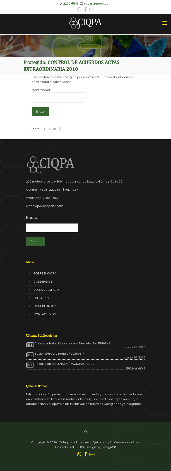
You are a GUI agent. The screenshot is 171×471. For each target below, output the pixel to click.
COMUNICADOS (45, 306)
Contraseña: (58, 95)
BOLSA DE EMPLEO (46, 290)
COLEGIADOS (43, 281)
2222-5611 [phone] (70, 3)
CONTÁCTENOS (45, 314)
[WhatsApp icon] (79, 10)
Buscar (33, 217)
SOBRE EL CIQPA (45, 273)
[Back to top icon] (85, 431)
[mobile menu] (165, 23)
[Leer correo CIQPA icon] (91, 10)
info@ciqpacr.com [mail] (97, 3)
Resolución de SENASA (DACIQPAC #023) (65, 364)
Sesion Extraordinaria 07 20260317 (59, 354)
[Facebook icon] (85, 10)
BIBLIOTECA (42, 298)
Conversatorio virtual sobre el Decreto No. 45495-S (72, 343)
